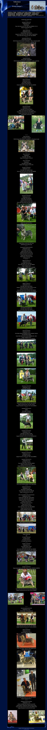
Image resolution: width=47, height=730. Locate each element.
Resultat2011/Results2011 (20, 12)
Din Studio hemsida (26, 729)
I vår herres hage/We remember (40, 15)
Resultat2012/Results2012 (28, 12)
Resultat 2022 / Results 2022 (11, 14)
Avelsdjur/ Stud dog (10, 12)
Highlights (15, 12)
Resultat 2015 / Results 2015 (19, 13)
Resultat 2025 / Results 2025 (35, 14)
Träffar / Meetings (18, 15)
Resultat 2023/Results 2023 (19, 14)
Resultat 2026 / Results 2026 (11, 15)
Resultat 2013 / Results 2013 (35, 12)
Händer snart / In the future (31, 15)
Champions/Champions (24, 15)
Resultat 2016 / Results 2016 (27, 13)
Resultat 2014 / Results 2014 (11, 13)
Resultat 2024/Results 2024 (27, 14)
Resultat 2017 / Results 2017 (35, 13)
